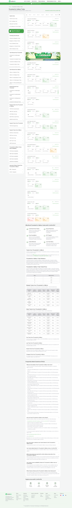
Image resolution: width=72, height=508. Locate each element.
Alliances (32, 497)
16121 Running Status (56, 99)
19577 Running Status (55, 169)
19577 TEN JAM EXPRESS (32, 167)
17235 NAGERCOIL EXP (31, 132)
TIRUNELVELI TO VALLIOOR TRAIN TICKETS (41, 255)
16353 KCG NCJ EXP (31, 201)
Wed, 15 (56, 14)
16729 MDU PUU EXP (31, 42)
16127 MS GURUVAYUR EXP (32, 213)
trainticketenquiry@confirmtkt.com (35, 434)
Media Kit (33, 496)
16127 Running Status (56, 215)
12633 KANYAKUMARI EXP (32, 86)
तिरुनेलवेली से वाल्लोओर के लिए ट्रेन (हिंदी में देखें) (52, 10)
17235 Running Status (55, 134)
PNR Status (34, 1)
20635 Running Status (55, 146)
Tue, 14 (52, 14)
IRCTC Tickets (27, 1)
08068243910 (31, 436)
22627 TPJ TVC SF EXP (31, 179)
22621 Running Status (55, 64)
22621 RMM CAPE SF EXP (32, 62)
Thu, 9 (30, 14)
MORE (59, 1)
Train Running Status (51, 1)
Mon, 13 (47, 14)
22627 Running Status (55, 181)
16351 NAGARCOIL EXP (31, 109)
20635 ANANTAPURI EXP (32, 144)
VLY (38, 20)
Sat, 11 (38, 14)
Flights (17, 496)
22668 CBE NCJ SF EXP (31, 74)
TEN (30, 20)
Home (10, 6)
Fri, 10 (34, 14)
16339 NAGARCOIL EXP (31, 156)
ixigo (55, 496)
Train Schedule (41, 1)
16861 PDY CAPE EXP (31, 30)
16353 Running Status (55, 203)
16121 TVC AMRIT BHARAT (32, 98)
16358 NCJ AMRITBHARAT (32, 191)
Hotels (17, 497)
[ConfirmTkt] (8, 494)
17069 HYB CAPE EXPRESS (32, 18)
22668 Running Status (55, 76)
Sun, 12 (43, 14)
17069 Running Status (55, 20)
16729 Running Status (55, 43)
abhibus (41, 496)
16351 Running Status (56, 111)
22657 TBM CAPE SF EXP (32, 121)
